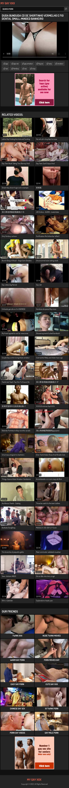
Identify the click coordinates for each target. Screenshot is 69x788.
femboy (16, 68)
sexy (50, 63)
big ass (41, 63)
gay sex (16, 63)
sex (7, 68)
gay (7, 63)
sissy (33, 68)
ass (26, 68)
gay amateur (28, 63)
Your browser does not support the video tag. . (34, 41)
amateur (60, 63)
